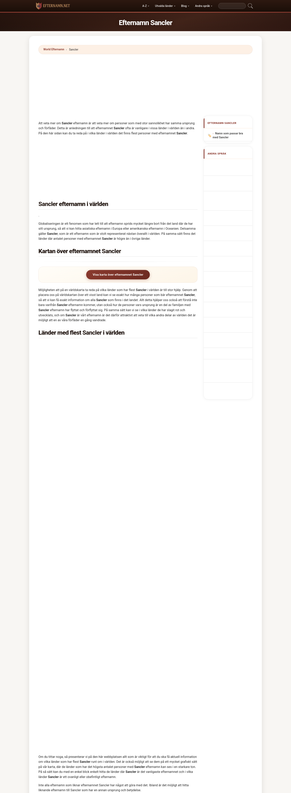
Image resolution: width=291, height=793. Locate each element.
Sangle (53, 643)
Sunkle (134, 662)
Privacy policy (170, 758)
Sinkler (94, 633)
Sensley (94, 691)
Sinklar (134, 652)
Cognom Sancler (228, 202)
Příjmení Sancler (227, 232)
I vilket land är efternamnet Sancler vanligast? (75, 446)
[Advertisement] (145, 84)
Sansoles (55, 710)
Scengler (136, 681)
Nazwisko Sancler (228, 217)
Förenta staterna (69, 414)
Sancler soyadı (226, 273)
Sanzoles (136, 672)
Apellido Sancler (227, 164)
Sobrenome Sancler (229, 210)
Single (174, 643)
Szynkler (136, 700)
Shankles (95, 700)
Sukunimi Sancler (228, 247)
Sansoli (94, 720)
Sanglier (94, 643)
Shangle (135, 691)
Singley (94, 652)
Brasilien (145, 404)
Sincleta (175, 691)
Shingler (175, 700)
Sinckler (175, 633)
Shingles (176, 710)
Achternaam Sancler (230, 225)
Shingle (135, 710)
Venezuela (65, 404)
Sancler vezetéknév (229, 255)
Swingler (176, 662)
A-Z (144, 5)
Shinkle (54, 720)
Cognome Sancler (228, 193)
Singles (54, 652)
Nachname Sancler (229, 186)
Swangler (136, 633)
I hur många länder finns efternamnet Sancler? (75, 471)
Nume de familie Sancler (226, 264)
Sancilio (54, 672)
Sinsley (175, 652)
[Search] (232, 6)
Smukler (95, 662)
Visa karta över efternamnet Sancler (118, 274)
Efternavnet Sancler (229, 240)
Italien (143, 414)
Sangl (174, 672)
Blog (184, 5)
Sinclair (135, 643)
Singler (53, 633)
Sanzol (134, 720)
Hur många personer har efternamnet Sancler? (75, 485)
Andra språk (202, 5)
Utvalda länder (164, 5)
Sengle (175, 681)
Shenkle (94, 710)
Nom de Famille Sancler (232, 179)
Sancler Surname (228, 171)
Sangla (53, 681)
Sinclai (53, 691)
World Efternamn (53, 49)
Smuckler (55, 662)
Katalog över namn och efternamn (134, 758)
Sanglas (94, 681)
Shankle (54, 700)
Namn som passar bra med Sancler (228, 135)
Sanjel (93, 672)
